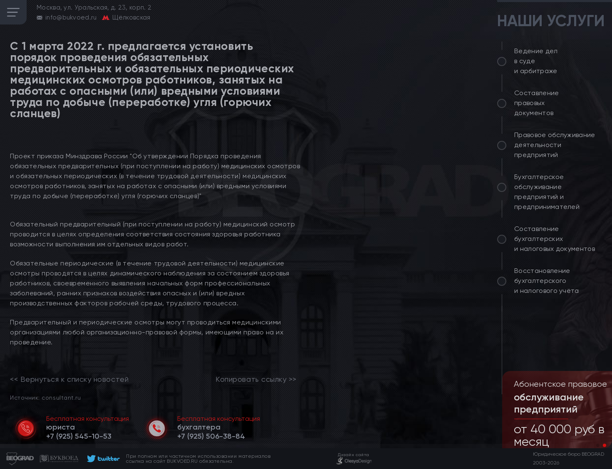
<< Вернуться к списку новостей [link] (69, 379)
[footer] (102, 458)
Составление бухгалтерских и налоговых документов (554, 239)
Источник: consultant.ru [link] (45, 397)
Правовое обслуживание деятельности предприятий (554, 145)
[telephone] (78, 436)
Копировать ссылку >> (256, 379)
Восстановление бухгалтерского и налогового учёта (546, 281)
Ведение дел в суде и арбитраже (536, 61)
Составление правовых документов (536, 103)
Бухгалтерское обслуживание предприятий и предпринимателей (547, 192)
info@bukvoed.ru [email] (71, 17)
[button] (598, 445)
